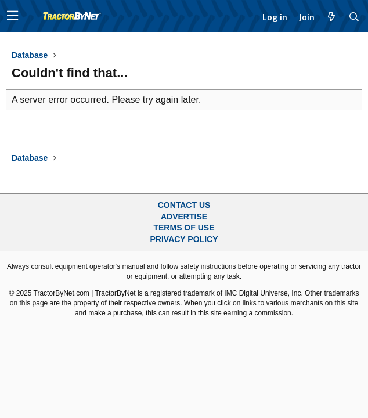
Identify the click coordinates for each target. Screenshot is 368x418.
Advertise (184, 216)
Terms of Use (183, 227)
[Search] (354, 16)
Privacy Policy (184, 239)
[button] (12, 16)
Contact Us (184, 205)
